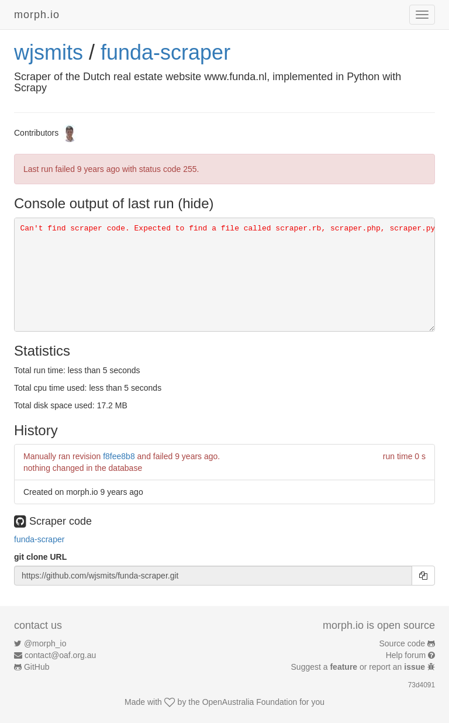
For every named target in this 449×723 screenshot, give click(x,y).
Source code (402, 643)
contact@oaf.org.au (60, 655)
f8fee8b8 (119, 456)
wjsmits (48, 52)
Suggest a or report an (359, 667)
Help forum (406, 655)
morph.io (37, 14)
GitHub (37, 667)
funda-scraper (165, 52)
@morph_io (45, 643)
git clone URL (40, 557)
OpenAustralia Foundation (250, 702)
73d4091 (421, 685)
